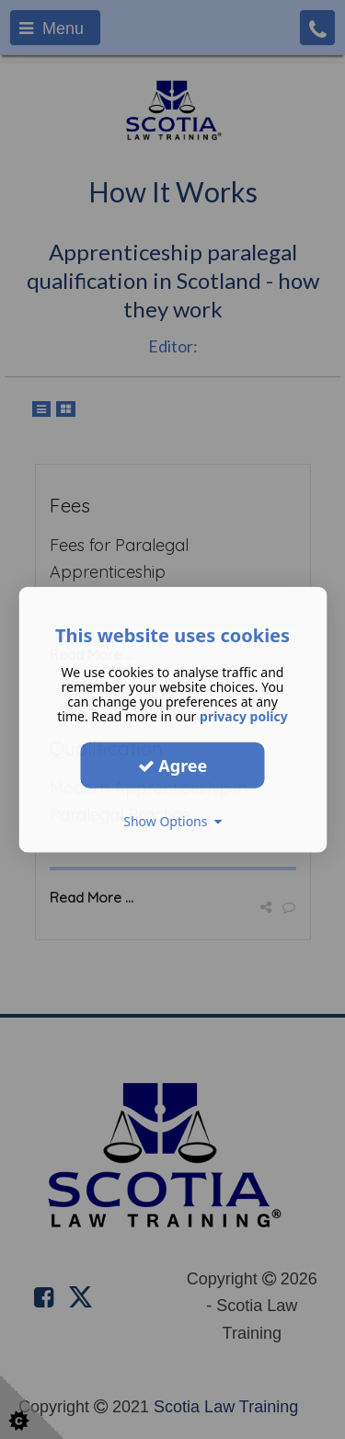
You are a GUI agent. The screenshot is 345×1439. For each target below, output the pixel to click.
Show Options (172, 821)
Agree (173, 765)
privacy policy (244, 716)
